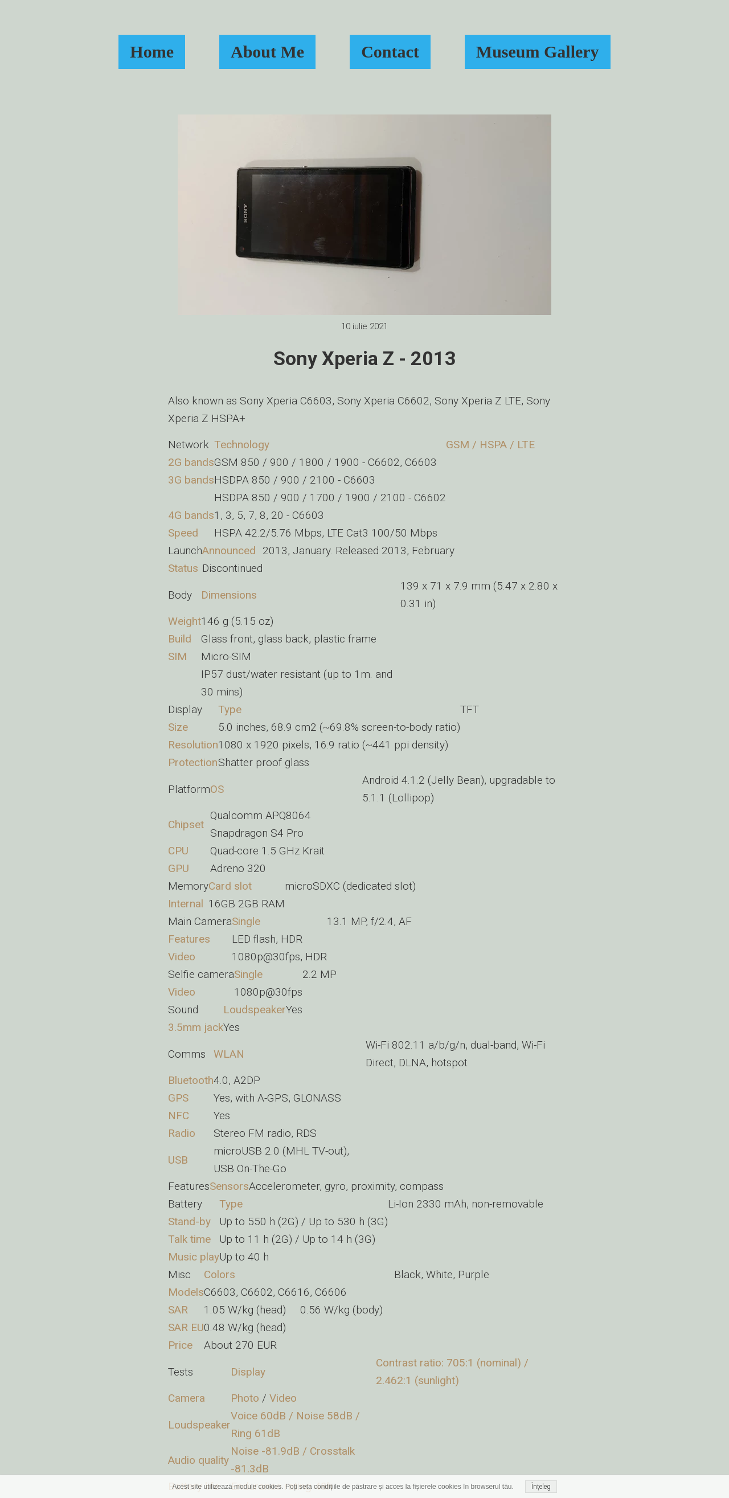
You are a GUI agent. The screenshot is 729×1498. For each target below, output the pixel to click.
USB (178, 1160)
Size (178, 727)
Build (179, 638)
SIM (177, 656)
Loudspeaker (254, 1009)
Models (186, 1292)
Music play (193, 1256)
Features (189, 939)
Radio (181, 1133)
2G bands (191, 462)
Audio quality (198, 1460)
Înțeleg (541, 1487)
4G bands (191, 515)
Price (180, 1345)
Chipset (186, 824)
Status (183, 568)
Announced (229, 550)
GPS (178, 1097)
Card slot (230, 886)
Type (229, 709)
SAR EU (186, 1327)
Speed (183, 532)
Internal (185, 903)
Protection (193, 762)
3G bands (191, 479)
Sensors (229, 1186)
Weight (184, 621)
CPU (178, 850)
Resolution (193, 744)
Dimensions (229, 594)
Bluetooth (191, 1080)
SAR (178, 1309)
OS (217, 789)
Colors (219, 1274)
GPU (178, 868)
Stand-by (189, 1221)
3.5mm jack (195, 1027)
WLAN (229, 1054)
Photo (245, 1398)
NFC (178, 1115)
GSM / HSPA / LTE (490, 444)
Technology (241, 444)
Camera (186, 1398)
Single (246, 921)
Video (181, 956)
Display (248, 1371)
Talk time (189, 1239)
